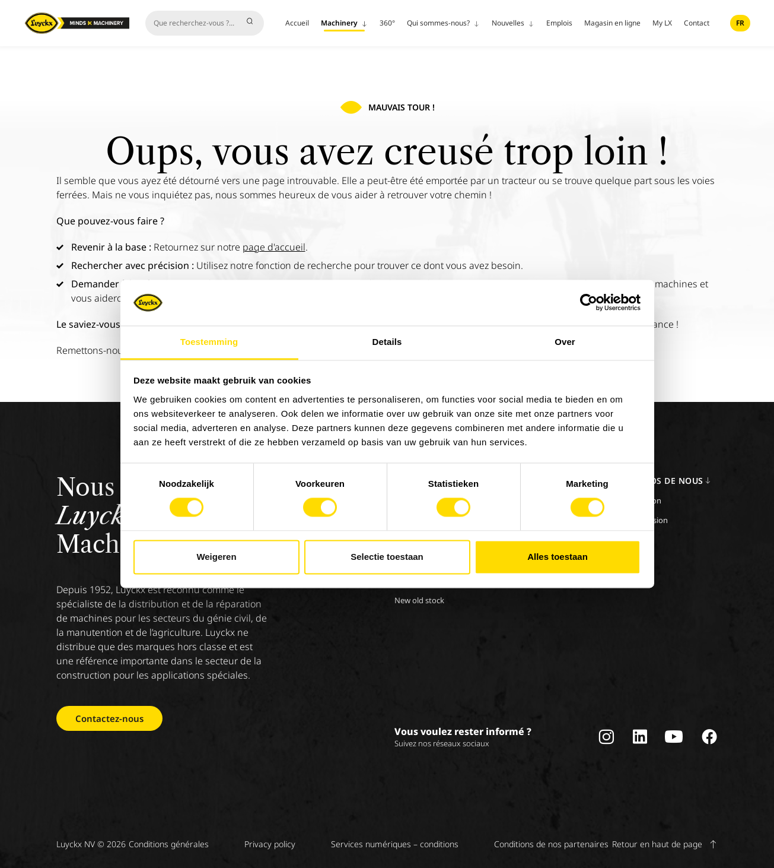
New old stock (419, 600)
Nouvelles (513, 23)
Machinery (344, 23)
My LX (662, 23)
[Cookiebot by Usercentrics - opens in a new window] (589, 303)
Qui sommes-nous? (443, 23)
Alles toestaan (557, 557)
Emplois (559, 23)
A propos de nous (665, 480)
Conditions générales (169, 844)
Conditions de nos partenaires (551, 844)
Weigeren (216, 557)
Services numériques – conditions (394, 844)
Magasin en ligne (612, 23)
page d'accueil (274, 247)
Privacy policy (269, 844)
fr (740, 23)
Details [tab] (387, 342)
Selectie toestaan (387, 557)
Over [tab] (565, 342)
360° (387, 23)
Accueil (297, 23)
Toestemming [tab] (209, 342)
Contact (696, 23)
